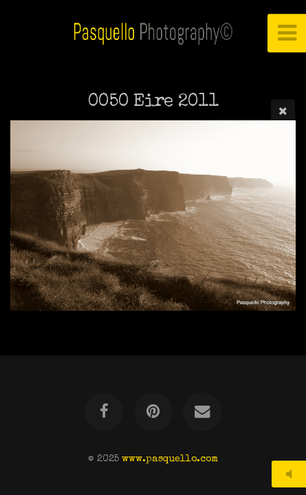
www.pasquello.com (170, 459)
